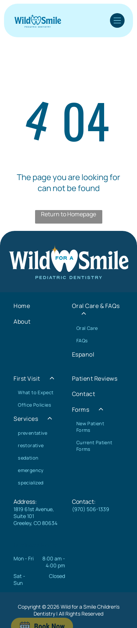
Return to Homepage (68, 214)
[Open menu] (117, 20)
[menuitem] (39, 305)
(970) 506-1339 (90, 509)
